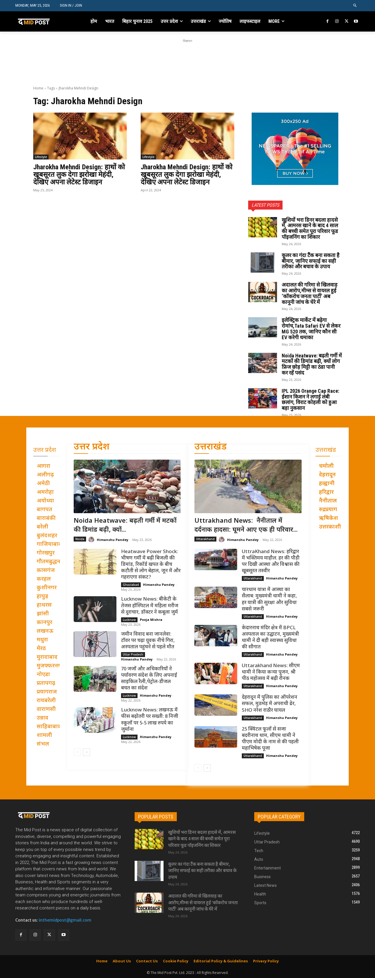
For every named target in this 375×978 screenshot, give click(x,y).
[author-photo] (92, 540)
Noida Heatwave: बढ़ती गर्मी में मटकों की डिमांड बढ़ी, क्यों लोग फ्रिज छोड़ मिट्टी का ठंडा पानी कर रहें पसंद (312, 364)
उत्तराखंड (210, 447)
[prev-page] (77, 752)
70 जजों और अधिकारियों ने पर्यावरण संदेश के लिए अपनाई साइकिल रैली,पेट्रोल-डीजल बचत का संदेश (149, 678)
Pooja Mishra (151, 619)
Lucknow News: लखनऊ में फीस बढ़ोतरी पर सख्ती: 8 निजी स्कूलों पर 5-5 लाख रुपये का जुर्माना (149, 720)
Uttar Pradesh (133, 654)
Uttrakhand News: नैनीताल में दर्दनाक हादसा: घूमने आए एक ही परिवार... (246, 525)
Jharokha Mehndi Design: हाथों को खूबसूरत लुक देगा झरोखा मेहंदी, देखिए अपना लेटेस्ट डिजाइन (79, 174)
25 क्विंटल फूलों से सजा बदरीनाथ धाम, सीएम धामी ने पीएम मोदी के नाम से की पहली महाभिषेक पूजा (270, 738)
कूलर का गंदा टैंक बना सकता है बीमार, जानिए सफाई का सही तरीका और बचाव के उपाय (310, 261)
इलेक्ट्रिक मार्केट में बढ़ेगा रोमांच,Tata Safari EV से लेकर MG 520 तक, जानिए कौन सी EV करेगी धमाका (311, 328)
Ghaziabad (131, 585)
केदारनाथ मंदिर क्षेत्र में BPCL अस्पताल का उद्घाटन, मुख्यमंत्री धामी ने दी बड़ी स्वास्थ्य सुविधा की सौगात (270, 637)
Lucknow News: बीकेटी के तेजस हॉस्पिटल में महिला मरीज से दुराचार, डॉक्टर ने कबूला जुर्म (149, 605)
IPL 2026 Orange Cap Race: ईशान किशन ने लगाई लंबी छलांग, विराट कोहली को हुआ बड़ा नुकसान (310, 399)
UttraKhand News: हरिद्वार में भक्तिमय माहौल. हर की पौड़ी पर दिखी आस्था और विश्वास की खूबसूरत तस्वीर (271, 561)
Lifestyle (41, 157)
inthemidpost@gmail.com (65, 920)
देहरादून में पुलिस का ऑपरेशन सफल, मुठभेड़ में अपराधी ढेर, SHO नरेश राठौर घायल (269, 703)
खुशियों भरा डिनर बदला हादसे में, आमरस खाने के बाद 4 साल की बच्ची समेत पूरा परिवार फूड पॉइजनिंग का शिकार (310, 228)
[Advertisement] (187, 57)
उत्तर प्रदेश (91, 447)
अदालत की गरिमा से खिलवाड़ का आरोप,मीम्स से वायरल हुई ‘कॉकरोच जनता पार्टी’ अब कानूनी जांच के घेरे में (309, 293)
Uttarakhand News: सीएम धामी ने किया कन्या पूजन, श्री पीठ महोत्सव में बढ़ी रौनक (271, 672)
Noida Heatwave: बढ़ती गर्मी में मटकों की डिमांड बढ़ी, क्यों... (125, 525)
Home (38, 88)
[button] (355, 5)
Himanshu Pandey (112, 539)
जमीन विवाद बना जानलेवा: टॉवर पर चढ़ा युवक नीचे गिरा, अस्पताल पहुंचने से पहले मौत (148, 640)
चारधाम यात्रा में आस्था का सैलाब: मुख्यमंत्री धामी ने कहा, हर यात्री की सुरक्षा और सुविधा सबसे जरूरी (269, 599)
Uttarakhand (205, 539)
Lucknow (129, 620)
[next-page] (86, 752)
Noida (79, 539)
